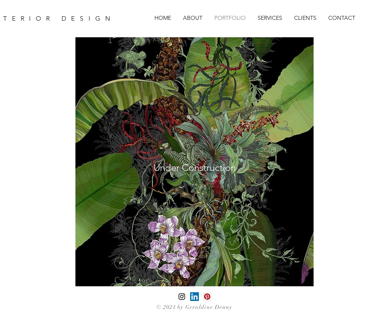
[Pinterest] (207, 296)
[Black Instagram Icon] (181, 296)
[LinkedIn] (194, 296)
